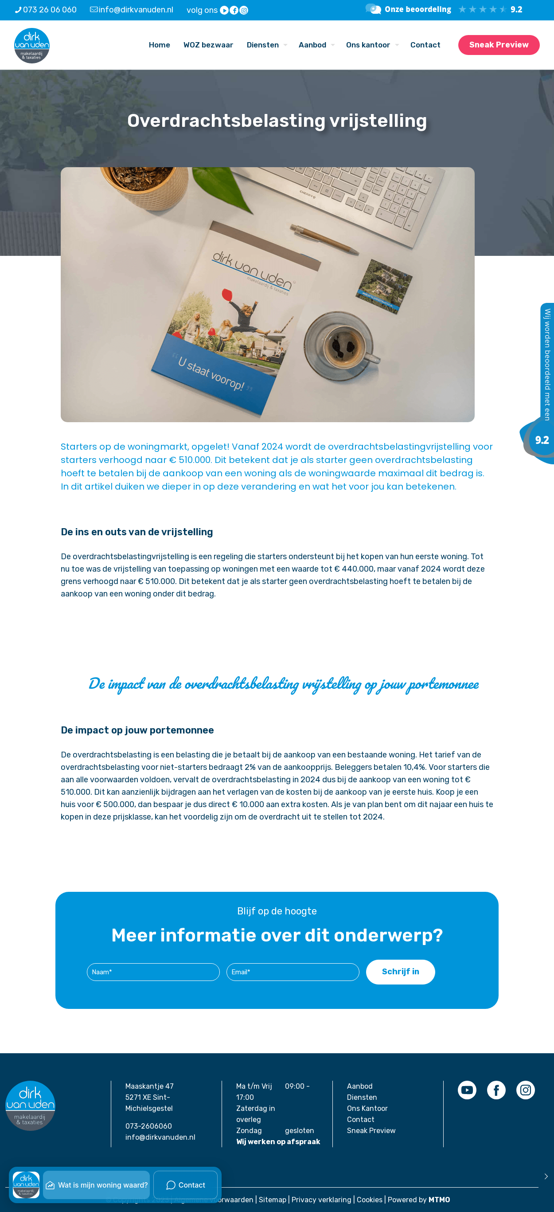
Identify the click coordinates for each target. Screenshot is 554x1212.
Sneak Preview (499, 45)
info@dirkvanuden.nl (160, 1137)
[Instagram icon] (244, 11)
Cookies (369, 1200)
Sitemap (272, 1200)
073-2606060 (148, 1126)
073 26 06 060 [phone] (50, 10)
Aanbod (360, 1086)
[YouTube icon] (225, 11)
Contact (361, 1119)
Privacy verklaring (321, 1200)
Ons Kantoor (367, 1108)
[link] (467, 1090)
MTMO (439, 1200)
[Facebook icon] (234, 11)
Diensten (362, 1097)
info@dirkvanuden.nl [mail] (136, 10)
